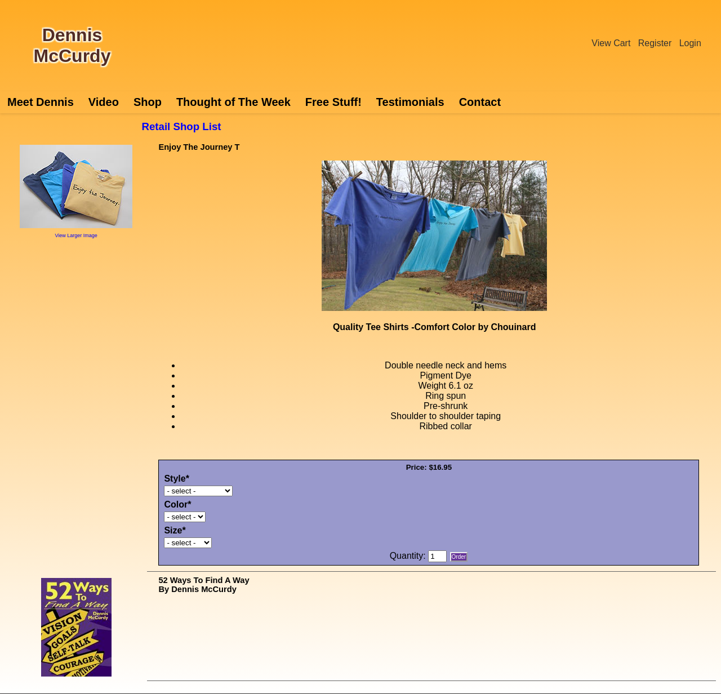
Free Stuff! (333, 102)
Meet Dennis (40, 102)
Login (690, 43)
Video (103, 102)
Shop (147, 102)
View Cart (610, 43)
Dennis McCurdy (72, 45)
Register (655, 43)
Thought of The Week (233, 102)
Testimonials (410, 102)
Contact (480, 102)
